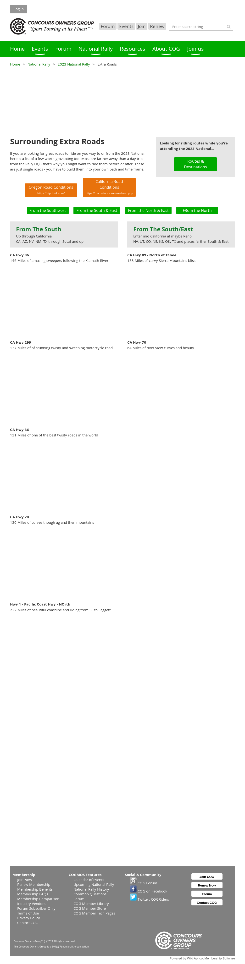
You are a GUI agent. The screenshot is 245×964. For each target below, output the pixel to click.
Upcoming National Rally (93, 884)
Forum (108, 26)
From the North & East (148, 210)
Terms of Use (28, 913)
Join (142, 26)
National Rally (39, 64)
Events (126, 26)
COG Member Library (91, 903)
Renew (157, 26)
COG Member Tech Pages (94, 913)
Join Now (24, 879)
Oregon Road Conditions (51, 190)
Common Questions (89, 894)
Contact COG (27, 922)
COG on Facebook (148, 891)
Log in (19, 8)
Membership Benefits (35, 889)
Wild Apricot (195, 958)
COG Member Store (89, 908)
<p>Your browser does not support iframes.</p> (122, 101)
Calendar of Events (88, 879)
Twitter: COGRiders (149, 899)
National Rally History (91, 889)
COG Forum (143, 883)
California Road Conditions (109, 187)
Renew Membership (33, 884)
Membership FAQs (32, 894)
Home (15, 64)
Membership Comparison (38, 898)
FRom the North (197, 210)
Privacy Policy (28, 917)
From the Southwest (47, 210)
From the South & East (97, 210)
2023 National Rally (74, 64)
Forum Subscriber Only (36, 908)
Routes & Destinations (195, 164)
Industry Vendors (31, 903)
